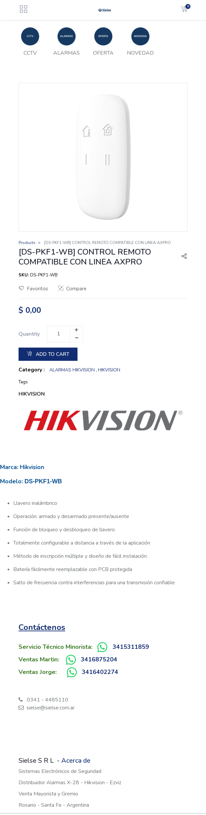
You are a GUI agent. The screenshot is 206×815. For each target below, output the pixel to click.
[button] (181, 257)
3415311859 (131, 647)
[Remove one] (76, 338)
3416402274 (100, 672)
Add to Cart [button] (48, 354)
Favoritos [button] (33, 288)
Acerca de (75, 760)
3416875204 (99, 659)
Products (27, 242)
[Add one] (76, 330)
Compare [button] (72, 288)
